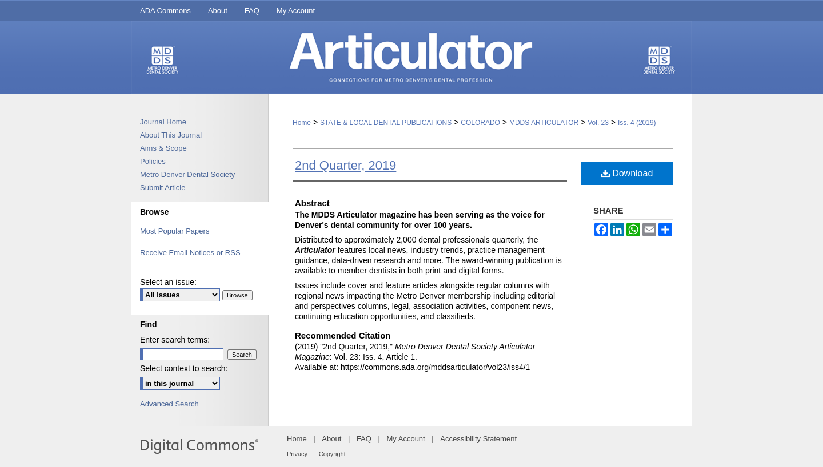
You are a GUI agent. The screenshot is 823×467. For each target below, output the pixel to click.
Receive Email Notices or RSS (190, 252)
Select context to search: (183, 368)
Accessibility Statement (478, 438)
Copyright (332, 453)
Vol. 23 (598, 123)
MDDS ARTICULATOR (543, 123)
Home (302, 123)
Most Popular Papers (174, 231)
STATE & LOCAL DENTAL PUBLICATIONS (386, 123)
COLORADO (480, 123)
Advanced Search (169, 404)
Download (627, 173)
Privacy (297, 453)
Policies (153, 161)
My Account (406, 438)
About (331, 438)
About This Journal (171, 135)
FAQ (364, 438)
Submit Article (162, 187)
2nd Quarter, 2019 (345, 165)
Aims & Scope (163, 148)
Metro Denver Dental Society (187, 174)
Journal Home (163, 122)
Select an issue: (168, 282)
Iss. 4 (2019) (637, 123)
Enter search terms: (175, 339)
